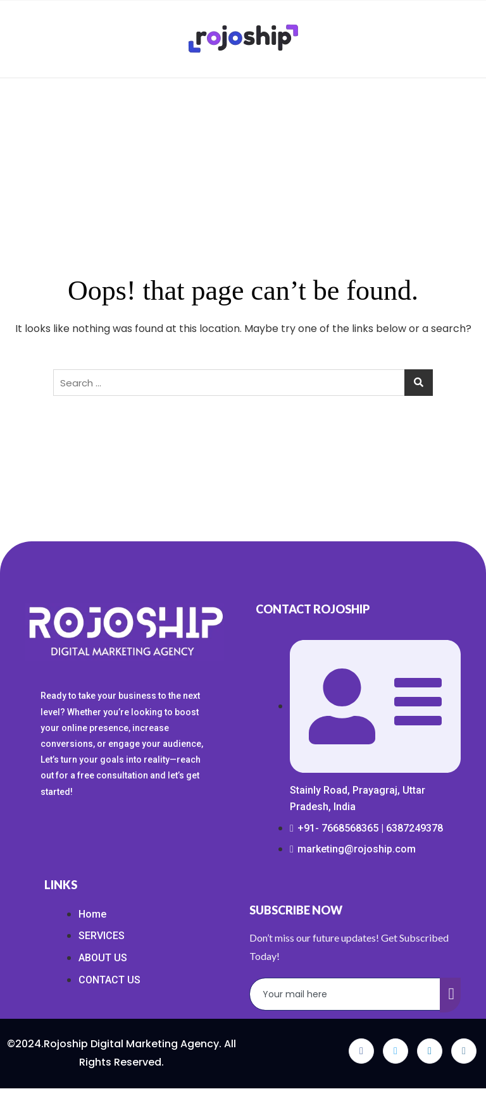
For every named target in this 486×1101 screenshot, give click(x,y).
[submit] (450, 995)
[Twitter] (395, 1051)
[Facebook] (361, 1051)
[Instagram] (464, 1051)
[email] (345, 994)
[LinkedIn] (429, 1051)
